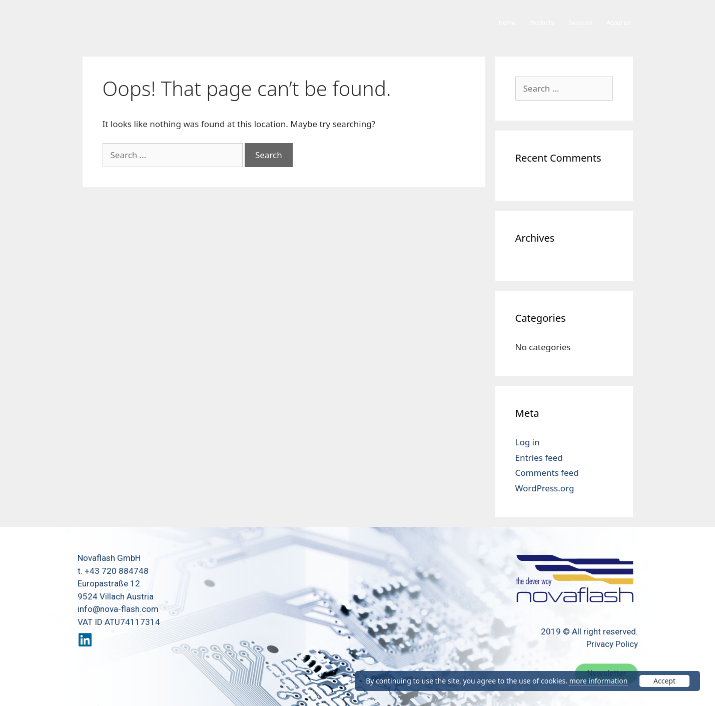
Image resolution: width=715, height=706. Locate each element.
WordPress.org (544, 488)
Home (507, 23)
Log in (527, 442)
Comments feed (547, 472)
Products (541, 23)
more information (598, 680)
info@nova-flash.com (118, 609)
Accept (664, 680)
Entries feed (539, 457)
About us (618, 23)
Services (580, 23)
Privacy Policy (612, 644)
